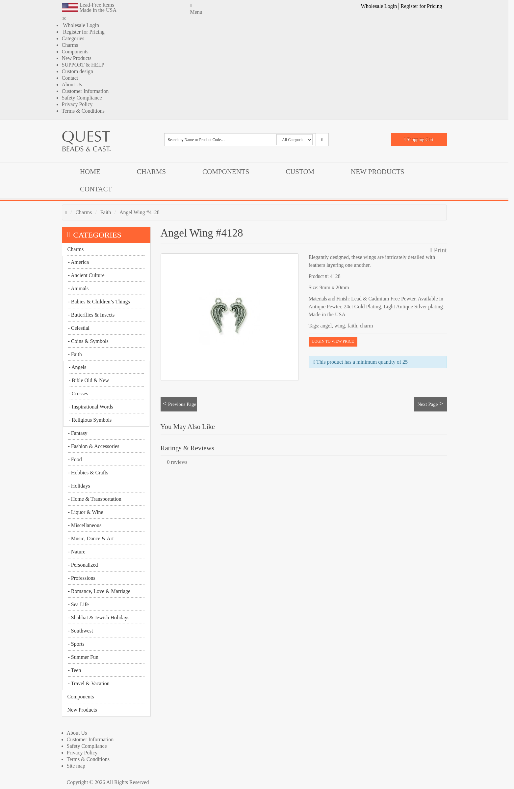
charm (366, 325)
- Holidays (79, 486)
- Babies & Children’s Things (99, 301)
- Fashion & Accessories (93, 446)
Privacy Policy (77, 104)
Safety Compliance (82, 97)
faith (352, 325)
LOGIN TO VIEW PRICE (333, 341)
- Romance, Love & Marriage (99, 591)
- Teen (74, 670)
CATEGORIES (94, 235)
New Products (76, 58)
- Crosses (78, 393)
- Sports (76, 644)
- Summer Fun (83, 657)
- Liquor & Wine (85, 512)
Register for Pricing (421, 6)
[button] (446, 6)
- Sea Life (78, 604)
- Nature (77, 551)
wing (339, 325)
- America (78, 262)
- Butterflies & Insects (91, 315)
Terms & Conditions (83, 111)
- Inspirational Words (91, 406)
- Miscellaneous (85, 525)
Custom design (77, 71)
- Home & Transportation (94, 499)
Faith (105, 212)
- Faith (75, 354)
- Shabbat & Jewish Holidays (99, 617)
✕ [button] (64, 18)
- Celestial (79, 328)
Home (90, 172)
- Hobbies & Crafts (88, 472)
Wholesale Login (379, 6)
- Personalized (83, 565)
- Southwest (80, 631)
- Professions (81, 578)
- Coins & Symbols (88, 341)
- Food (75, 459)
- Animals (78, 288)
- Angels (78, 367)
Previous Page (179, 403)
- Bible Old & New (89, 380)
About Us (72, 84)
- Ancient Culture (86, 275)
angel (326, 325)
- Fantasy (78, 433)
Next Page (430, 403)
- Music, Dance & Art (91, 538)
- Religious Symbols (90, 420)
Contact (70, 78)
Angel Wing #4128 (139, 212)
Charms (70, 45)
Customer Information (85, 91)
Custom (300, 172)
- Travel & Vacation (89, 683)
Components (75, 51)
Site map (76, 766)
